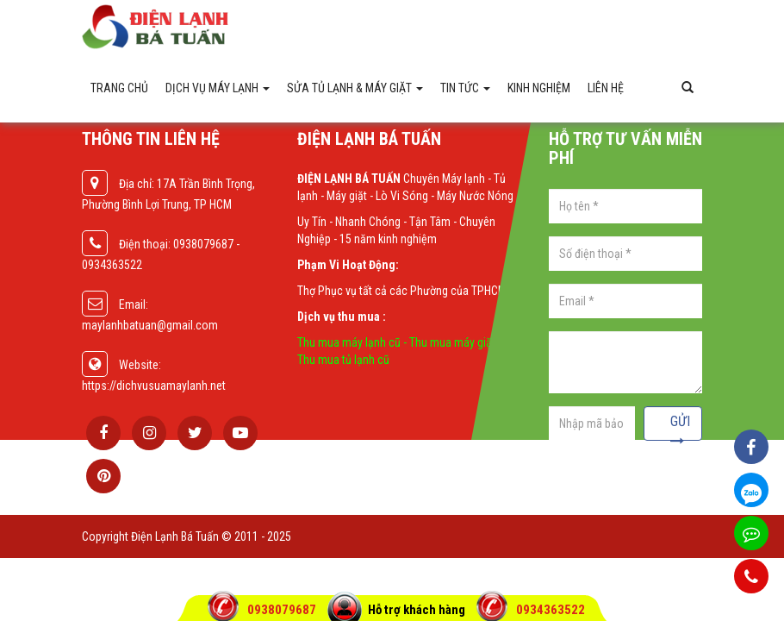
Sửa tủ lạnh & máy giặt (355, 88)
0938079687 (283, 610)
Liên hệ (606, 88)
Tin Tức (465, 88)
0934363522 (550, 610)
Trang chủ (119, 88)
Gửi (680, 427)
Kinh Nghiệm (538, 88)
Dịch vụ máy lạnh (217, 88)
